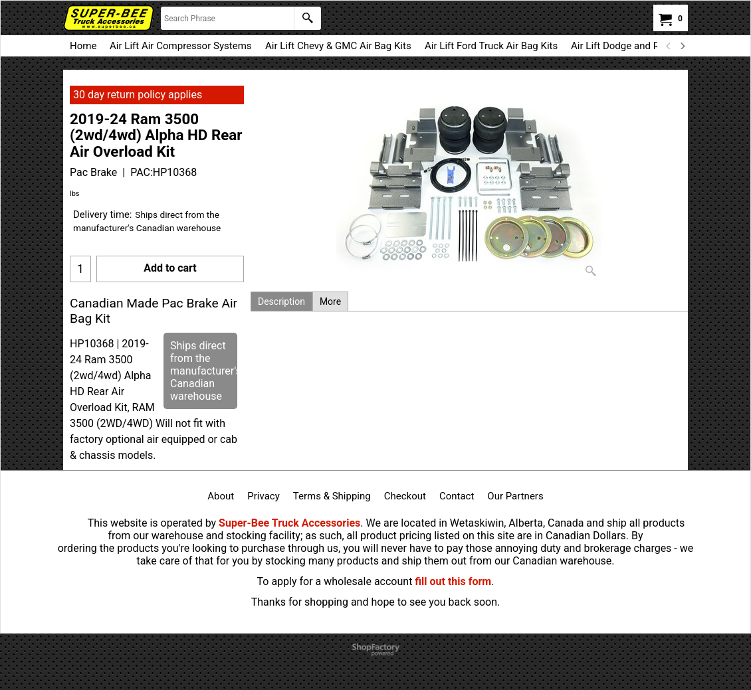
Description (281, 301)
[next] (682, 46)
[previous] (669, 46)
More (330, 301)
